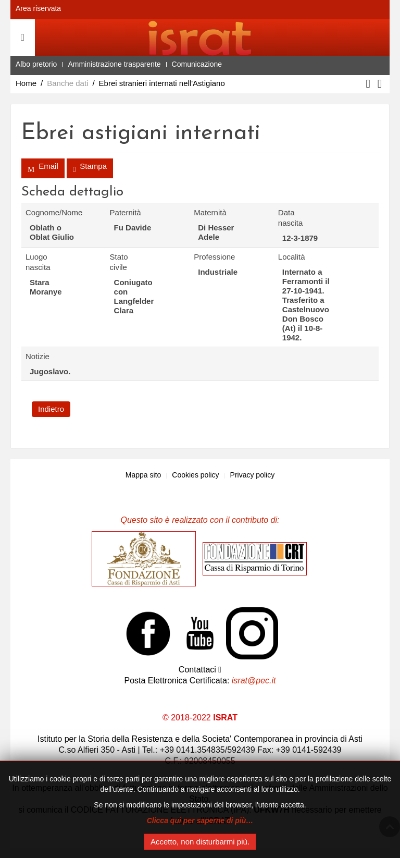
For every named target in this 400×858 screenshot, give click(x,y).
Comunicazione (197, 64)
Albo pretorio (36, 64)
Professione (206, 256)
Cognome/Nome (38, 212)
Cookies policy (195, 475)
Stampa (90, 169)
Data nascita (290, 217)
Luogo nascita (38, 262)
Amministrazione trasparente (114, 64)
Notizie (37, 356)
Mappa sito (143, 475)
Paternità (122, 212)
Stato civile (119, 262)
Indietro (51, 409)
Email (43, 169)
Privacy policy (252, 475)
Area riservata (38, 8)
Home (26, 83)
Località (290, 256)
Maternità (206, 212)
